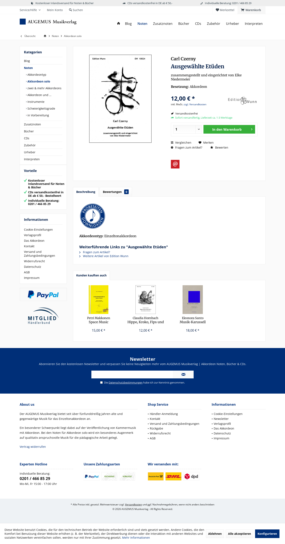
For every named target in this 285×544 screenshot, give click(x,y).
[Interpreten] (254, 23)
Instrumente (35, 102)
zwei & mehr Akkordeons (44, 88)
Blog (27, 61)
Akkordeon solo (38, 81)
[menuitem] (251, 10)
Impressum (32, 282)
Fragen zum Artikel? (186, 147)
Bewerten (219, 147)
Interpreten (32, 159)
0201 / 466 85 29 (35, 478)
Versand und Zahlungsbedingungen (39, 258)
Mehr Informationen (136, 537)
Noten (28, 68)
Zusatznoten (32, 124)
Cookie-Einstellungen (38, 234)
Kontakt (29, 250)
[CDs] (198, 23)
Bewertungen (116, 191)
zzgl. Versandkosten (195, 104)
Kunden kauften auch (91, 275)
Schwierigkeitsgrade (41, 108)
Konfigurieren (267, 534)
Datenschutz (32, 271)
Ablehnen (215, 534)
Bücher (29, 131)
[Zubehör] (213, 23)
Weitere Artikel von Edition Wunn (103, 256)
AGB (27, 276)
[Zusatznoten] (162, 23)
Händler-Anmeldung (164, 414)
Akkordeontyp (36, 75)
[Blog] (128, 23)
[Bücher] (183, 23)
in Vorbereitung (38, 115)
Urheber (29, 152)
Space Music (98, 320)
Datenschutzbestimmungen (126, 382)
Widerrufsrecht (34, 265)
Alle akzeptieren (239, 534)
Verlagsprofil (32, 239)
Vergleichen (181, 142)
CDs (26, 138)
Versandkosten (133, 504)
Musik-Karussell (193, 320)
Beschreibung (85, 192)
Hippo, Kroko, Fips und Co (145, 320)
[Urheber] (232, 23)
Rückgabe (156, 428)
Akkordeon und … (39, 95)
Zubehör (30, 145)
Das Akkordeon (34, 245)
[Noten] (142, 23)
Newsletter (221, 419)
